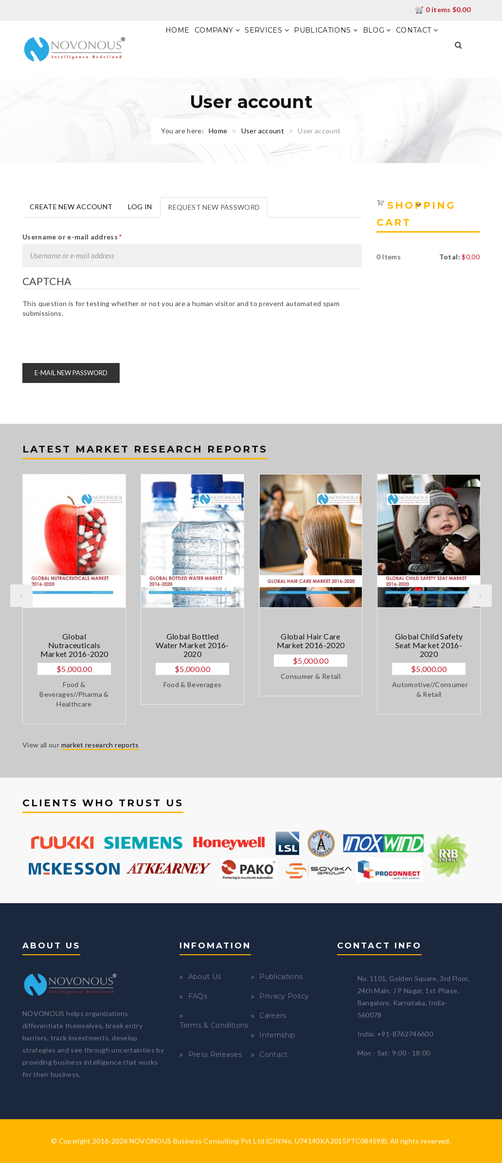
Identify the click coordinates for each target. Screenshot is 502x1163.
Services (267, 30)
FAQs (197, 996)
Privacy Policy (284, 996)
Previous (21, 595)
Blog (377, 30)
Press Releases (215, 1054)
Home (177, 30)
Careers (272, 1015)
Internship (277, 1035)
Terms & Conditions (213, 1025)
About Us (204, 976)
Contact (417, 30)
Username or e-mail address (72, 237)
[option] (74, 599)
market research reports (100, 745)
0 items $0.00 (442, 9)
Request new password (218, 210)
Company (217, 30)
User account (262, 131)
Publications (326, 30)
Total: (449, 257)
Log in (140, 206)
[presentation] (96, 337)
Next (480, 595)
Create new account (71, 206)
